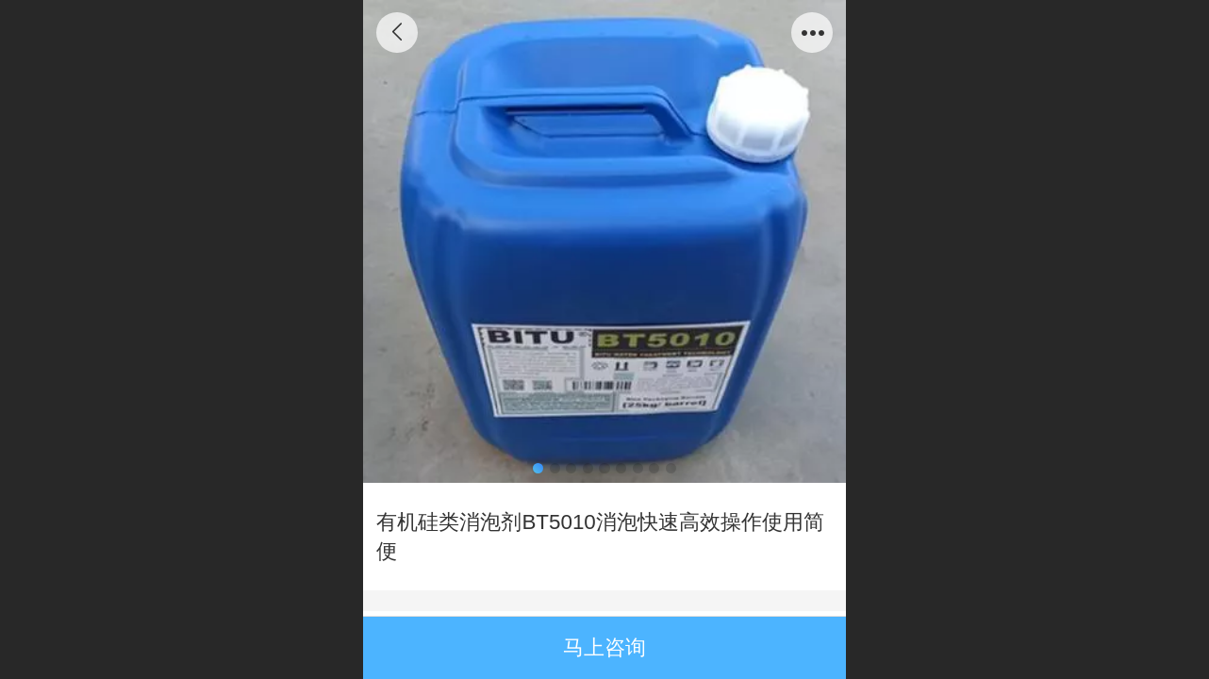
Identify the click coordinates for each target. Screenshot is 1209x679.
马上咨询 (604, 647)
